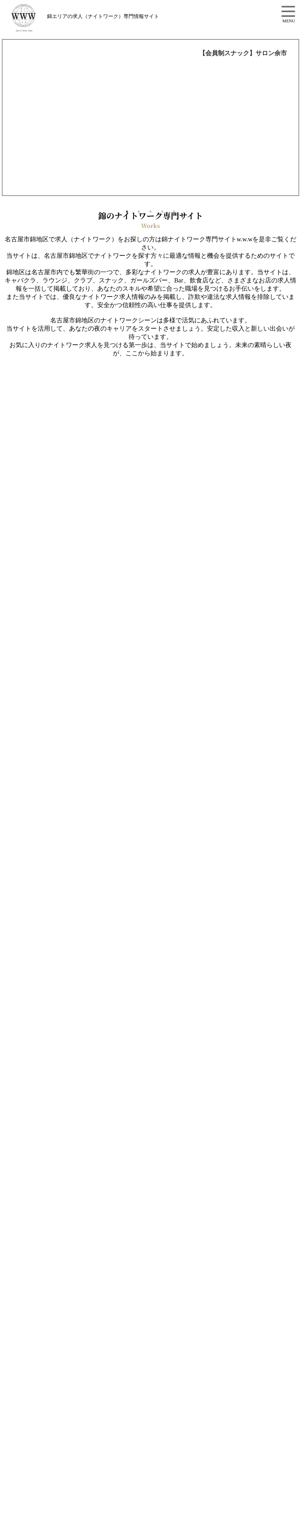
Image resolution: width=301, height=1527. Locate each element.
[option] (150, 117)
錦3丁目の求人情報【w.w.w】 (42, 18)
